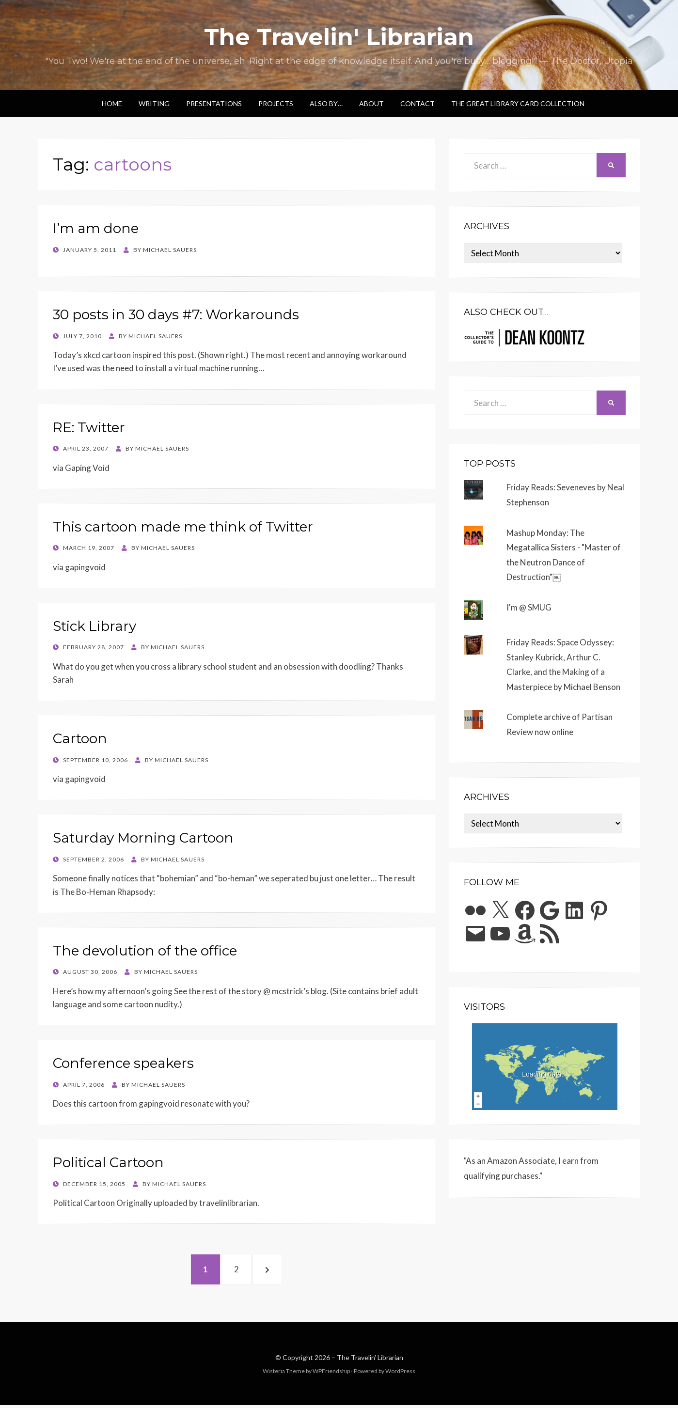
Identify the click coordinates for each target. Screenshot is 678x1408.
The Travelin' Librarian (339, 37)
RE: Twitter (89, 427)
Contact (417, 103)
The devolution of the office (145, 950)
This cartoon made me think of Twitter (183, 526)
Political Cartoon (108, 1162)
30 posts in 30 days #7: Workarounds (176, 314)
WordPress (400, 1373)
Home (112, 103)
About (371, 103)
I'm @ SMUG (529, 607)
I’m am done (96, 228)
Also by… (326, 103)
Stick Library (94, 626)
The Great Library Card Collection (517, 103)
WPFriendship (331, 1373)
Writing (154, 103)
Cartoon (80, 738)
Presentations (214, 103)
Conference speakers (123, 1063)
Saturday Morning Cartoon (143, 837)
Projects (275, 103)
